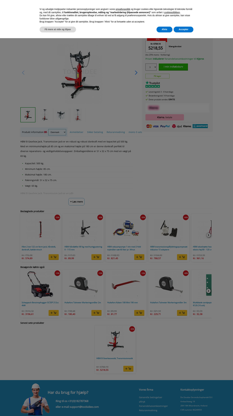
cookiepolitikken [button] (172, 12)
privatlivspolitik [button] (123, 9)
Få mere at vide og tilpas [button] (58, 29)
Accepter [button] (183, 29)
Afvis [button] (164, 29)
